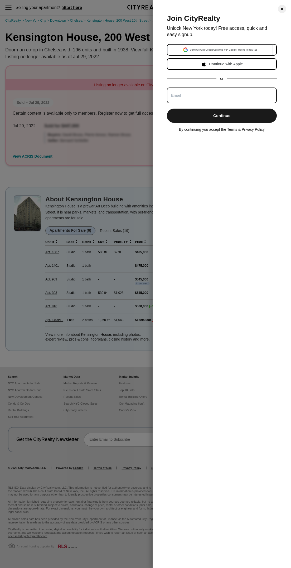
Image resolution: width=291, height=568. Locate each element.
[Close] (282, 9)
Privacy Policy (253, 129)
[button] (220, 50)
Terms (232, 129)
